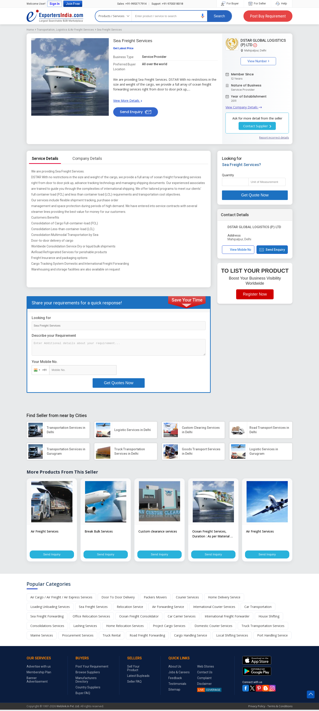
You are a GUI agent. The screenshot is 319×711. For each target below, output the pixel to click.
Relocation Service (130, 608)
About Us (174, 668)
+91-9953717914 (131, 3)
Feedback (175, 679)
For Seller (257, 3)
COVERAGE (208, 691)
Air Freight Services (44, 531)
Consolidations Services (47, 627)
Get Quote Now (254, 195)
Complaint (204, 679)
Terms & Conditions (279, 707)
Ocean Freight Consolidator (139, 617)
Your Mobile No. (45, 362)
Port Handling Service (272, 637)
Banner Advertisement (37, 681)
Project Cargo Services (169, 627)
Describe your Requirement (54, 335)
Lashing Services (85, 627)
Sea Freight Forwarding (47, 617)
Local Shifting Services (232, 637)
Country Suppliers (88, 688)
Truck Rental (112, 637)
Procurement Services (77, 637)
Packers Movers (155, 598)
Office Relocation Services (91, 617)
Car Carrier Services (182, 617)
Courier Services (187, 598)
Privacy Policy (256, 707)
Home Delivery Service (224, 598)
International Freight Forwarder (227, 617)
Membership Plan (39, 673)
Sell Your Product (133, 669)
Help (282, 3)
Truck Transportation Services (262, 627)
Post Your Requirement (92, 668)
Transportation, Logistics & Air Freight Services (65, 29)
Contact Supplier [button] (257, 126)
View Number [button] (258, 61)
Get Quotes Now (118, 383)
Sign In (55, 4)
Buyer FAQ (83, 694)
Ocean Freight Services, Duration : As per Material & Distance (212, 534)
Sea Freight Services (109, 29)
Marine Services (41, 637)
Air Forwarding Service (168, 608)
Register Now (255, 294)
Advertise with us (39, 668)
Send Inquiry (52, 555)
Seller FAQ (134, 683)
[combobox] (39, 370)
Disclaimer (204, 685)
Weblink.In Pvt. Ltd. (68, 707)
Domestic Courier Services (213, 627)
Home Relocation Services (125, 627)
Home (30, 29)
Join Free (73, 4)
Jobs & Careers (179, 673)
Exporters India (55, 16)
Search (219, 16)
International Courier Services (214, 608)
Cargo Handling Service (190, 637)
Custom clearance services (157, 531)
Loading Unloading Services (50, 608)
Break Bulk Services (99, 531)
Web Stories (205, 668)
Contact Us (204, 673)
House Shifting (269, 617)
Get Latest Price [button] (123, 48)
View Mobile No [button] (238, 250)
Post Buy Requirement (268, 16)
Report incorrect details (274, 137)
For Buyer (230, 3)
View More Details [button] (127, 100)
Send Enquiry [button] (135, 111)
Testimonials (177, 685)
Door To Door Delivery (118, 598)
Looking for (41, 318)
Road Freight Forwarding (147, 637)
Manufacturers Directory (86, 681)
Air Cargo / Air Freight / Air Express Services (61, 598)
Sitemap (174, 691)
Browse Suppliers (88, 673)
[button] (202, 16)
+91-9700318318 (167, 3)
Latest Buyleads (138, 677)
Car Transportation (258, 608)
